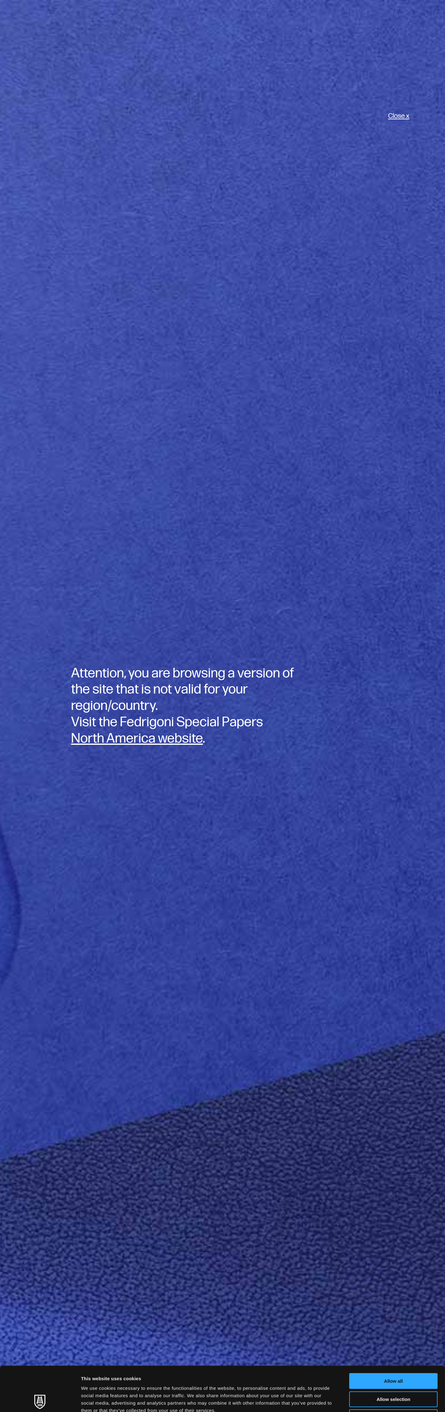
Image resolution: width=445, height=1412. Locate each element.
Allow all (393, 1336)
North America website (137, 738)
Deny (393, 1372)
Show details (324, 1399)
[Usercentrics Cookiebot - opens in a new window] (40, 1400)
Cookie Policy (282, 1373)
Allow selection (393, 1354)
